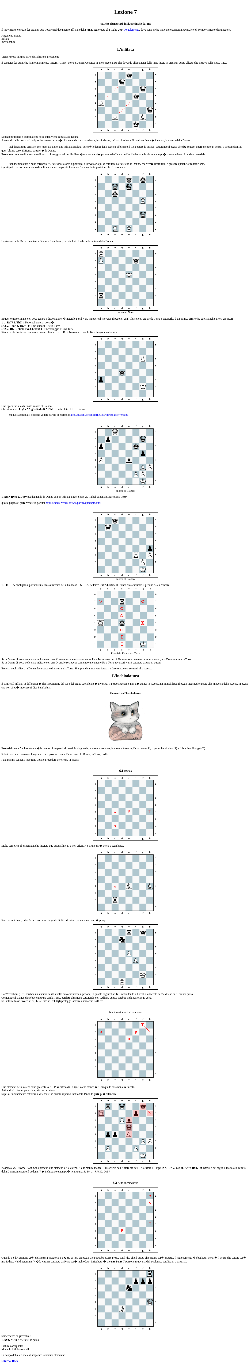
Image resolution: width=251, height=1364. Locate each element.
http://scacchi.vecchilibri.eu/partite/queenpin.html (73, 502)
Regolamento (131, 29)
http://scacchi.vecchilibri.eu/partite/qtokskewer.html (99, 414)
